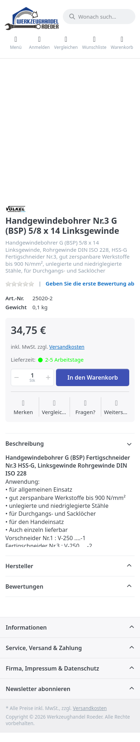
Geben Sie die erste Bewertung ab (90, 283)
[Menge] (32, 377)
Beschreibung (24, 443)
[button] (15, 377)
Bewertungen (24, 586)
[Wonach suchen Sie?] (99, 16)
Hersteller (19, 566)
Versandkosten (66, 346)
